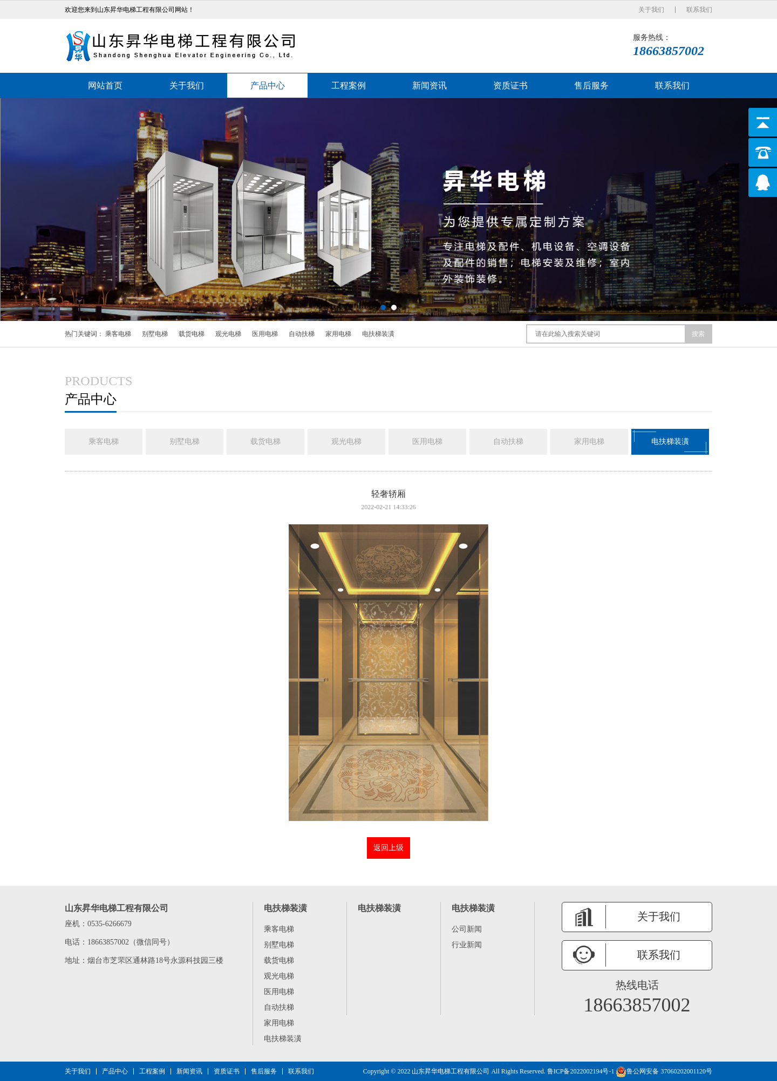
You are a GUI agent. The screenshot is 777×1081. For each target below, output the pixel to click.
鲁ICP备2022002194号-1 (581, 1071)
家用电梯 (338, 334)
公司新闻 (467, 929)
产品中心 (267, 85)
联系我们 (699, 9)
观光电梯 (228, 334)
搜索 (698, 334)
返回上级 (388, 848)
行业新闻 (467, 945)
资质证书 (510, 85)
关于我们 (651, 9)
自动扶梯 (302, 334)
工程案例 (348, 85)
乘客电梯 (118, 334)
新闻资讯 (429, 85)
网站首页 (105, 85)
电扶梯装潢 (378, 334)
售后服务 (591, 85)
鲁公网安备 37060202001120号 (664, 1071)
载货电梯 (192, 334)
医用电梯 (265, 334)
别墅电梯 (155, 334)
